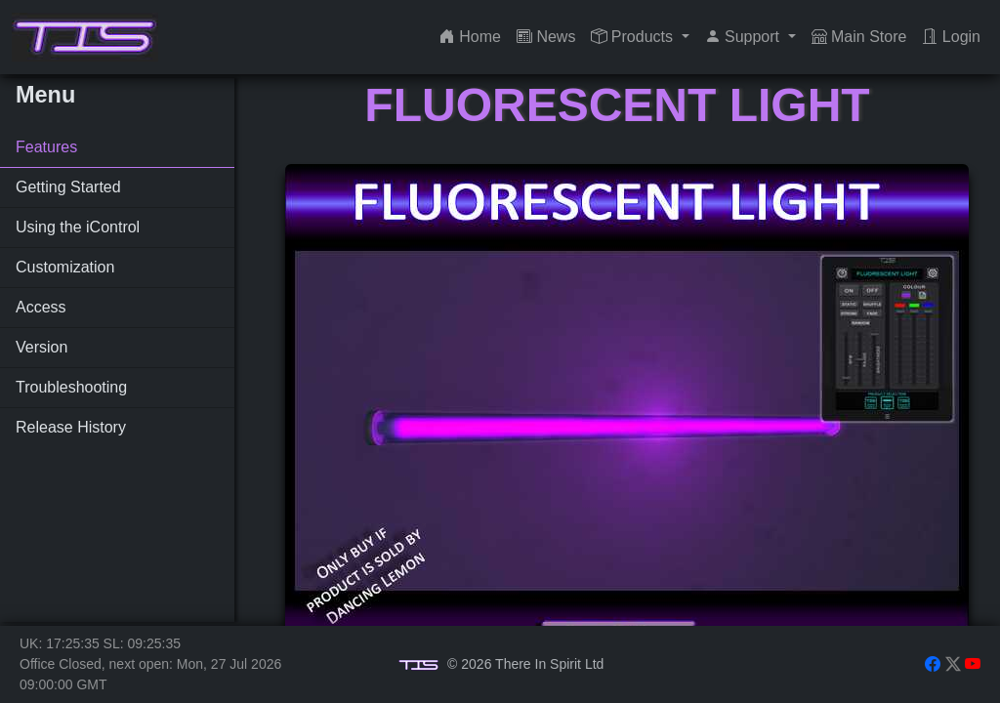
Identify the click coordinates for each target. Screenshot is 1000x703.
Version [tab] (41, 347)
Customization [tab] (65, 267)
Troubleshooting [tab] (71, 387)
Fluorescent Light (616, 105)
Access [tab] (41, 307)
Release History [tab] (71, 427)
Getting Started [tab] (68, 187)
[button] (639, 37)
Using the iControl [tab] (78, 227)
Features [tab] (46, 147)
